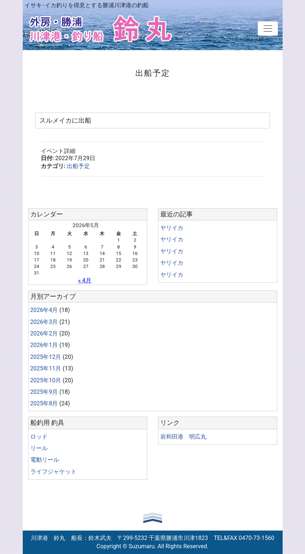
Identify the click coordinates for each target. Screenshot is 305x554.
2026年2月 (44, 333)
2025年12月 (45, 356)
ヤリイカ (171, 227)
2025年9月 (44, 391)
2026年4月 (44, 310)
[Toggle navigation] (268, 28)
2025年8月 (44, 403)
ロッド (39, 436)
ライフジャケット (53, 471)
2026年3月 (44, 321)
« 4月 (84, 280)
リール (39, 448)
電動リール (44, 459)
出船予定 (78, 166)
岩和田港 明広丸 (183, 436)
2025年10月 (45, 380)
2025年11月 (45, 368)
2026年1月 (44, 345)
